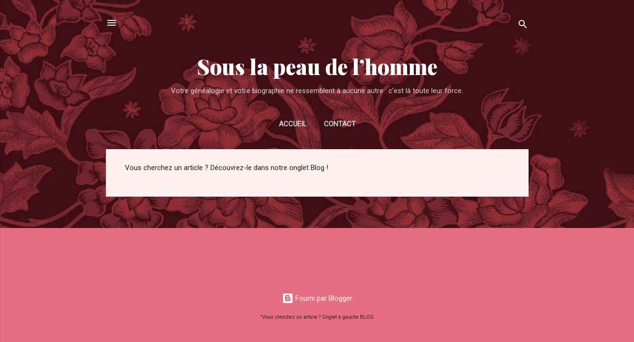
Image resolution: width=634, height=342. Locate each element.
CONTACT (340, 124)
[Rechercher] (523, 25)
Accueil (293, 124)
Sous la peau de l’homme (317, 66)
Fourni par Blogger (317, 298)
